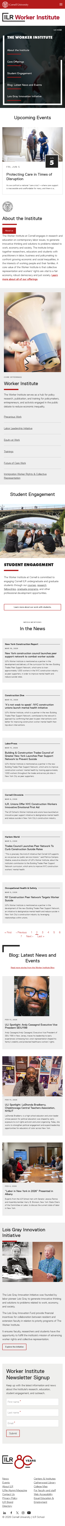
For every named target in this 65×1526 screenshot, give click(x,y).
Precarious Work (12, 416)
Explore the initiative (14, 1346)
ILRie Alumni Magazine (14, 1490)
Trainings (8, 451)
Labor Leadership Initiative (18, 428)
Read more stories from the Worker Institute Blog (32, 967)
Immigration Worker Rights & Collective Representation (25, 476)
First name (13, 1401)
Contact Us (8, 1494)
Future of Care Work (15, 463)
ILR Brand (7, 1502)
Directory (7, 1506)
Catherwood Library (45, 1482)
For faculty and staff (45, 1490)
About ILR (7, 1486)
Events (6, 1482)
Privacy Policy (9, 1498)
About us (9, 230)
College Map (41, 1486)
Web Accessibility (43, 1494)
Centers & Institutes (45, 1478)
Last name (13, 1412)
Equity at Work (12, 440)
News (5, 1478)
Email (10, 1423)
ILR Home (58, 30)
